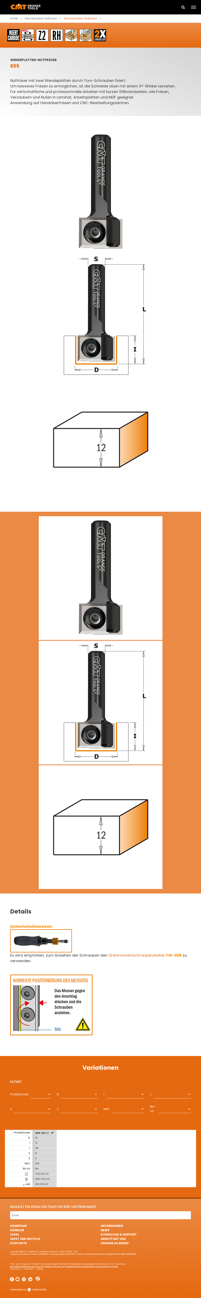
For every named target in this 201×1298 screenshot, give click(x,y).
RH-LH (152, 1109)
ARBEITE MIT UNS (113, 1239)
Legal (14, 1234)
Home (14, 18)
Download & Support (119, 1234)
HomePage (18, 1226)
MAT (107, 1109)
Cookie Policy (29, 1269)
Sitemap (40, 1269)
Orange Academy (115, 1243)
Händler (17, 1230)
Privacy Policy (15, 1269)
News (105, 1230)
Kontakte (18, 1243)
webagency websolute (28, 1289)
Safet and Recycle (25, 1239)
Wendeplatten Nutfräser (41, 18)
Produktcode (19, 1094)
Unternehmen (112, 1226)
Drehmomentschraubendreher (145, 955)
